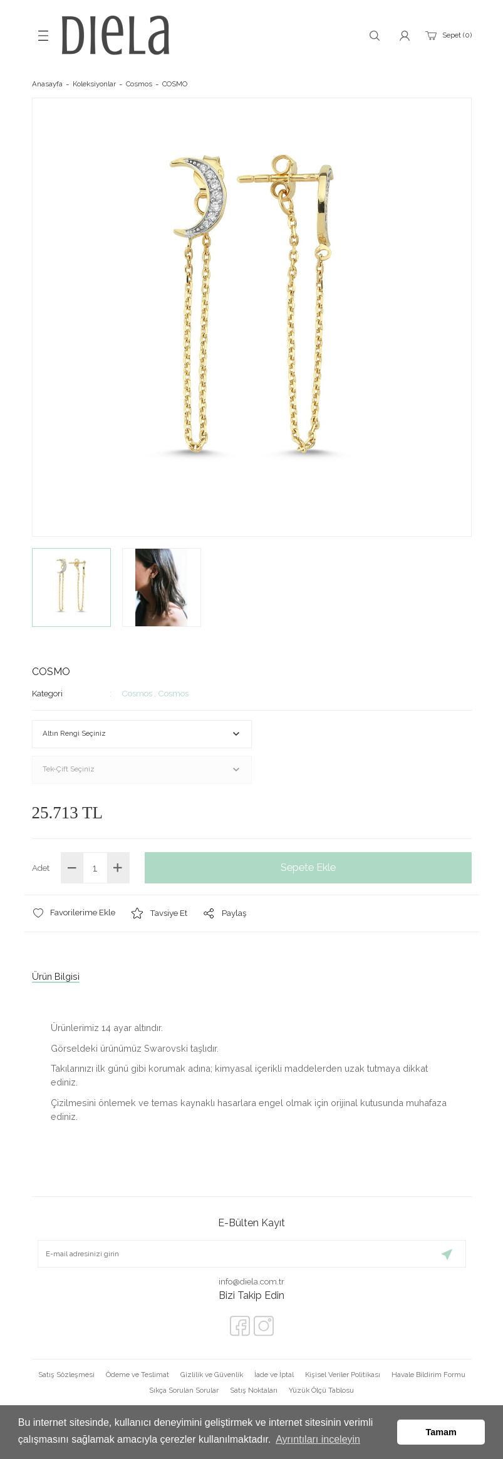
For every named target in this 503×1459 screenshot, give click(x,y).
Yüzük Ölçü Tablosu (321, 1390)
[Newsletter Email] (252, 1254)
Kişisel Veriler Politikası (342, 1374)
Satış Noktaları (253, 1390)
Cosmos (137, 693)
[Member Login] (404, 35)
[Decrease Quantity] (72, 868)
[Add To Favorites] (73, 913)
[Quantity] (95, 868)
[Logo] (115, 35)
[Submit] (447, 1254)
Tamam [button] (441, 1432)
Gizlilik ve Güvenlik (211, 1374)
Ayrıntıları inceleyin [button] (318, 1439)
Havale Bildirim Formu (428, 1374)
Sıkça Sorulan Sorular (184, 1390)
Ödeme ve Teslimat (137, 1374)
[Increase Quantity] (118, 868)
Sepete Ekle (308, 867)
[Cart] (447, 35)
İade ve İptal (274, 1374)
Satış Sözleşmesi (66, 1374)
